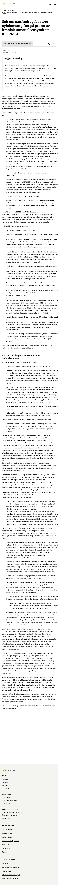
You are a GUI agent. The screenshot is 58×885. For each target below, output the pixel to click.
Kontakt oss (6, 844)
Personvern (5, 863)
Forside (4, 10)
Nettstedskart (6, 871)
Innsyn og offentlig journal (10, 841)
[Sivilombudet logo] (8, 4)
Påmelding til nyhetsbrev (10, 878)
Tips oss (5, 852)
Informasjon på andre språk (11, 875)
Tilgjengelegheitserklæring (10, 867)
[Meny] (54, 4)
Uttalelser (11, 10)
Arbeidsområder (7, 833)
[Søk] (50, 4)
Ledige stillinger (7, 837)
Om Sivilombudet (7, 830)
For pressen (6, 848)
